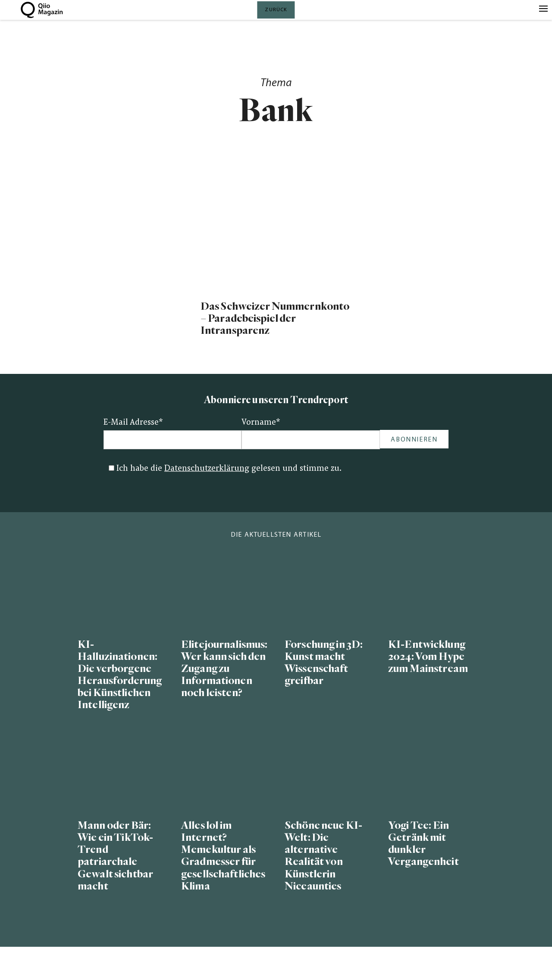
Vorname (261, 423)
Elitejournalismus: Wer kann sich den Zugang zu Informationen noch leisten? (224, 669)
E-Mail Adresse (133, 423)
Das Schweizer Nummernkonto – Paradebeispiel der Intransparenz (275, 318)
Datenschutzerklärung (206, 469)
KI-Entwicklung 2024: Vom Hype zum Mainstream (428, 656)
